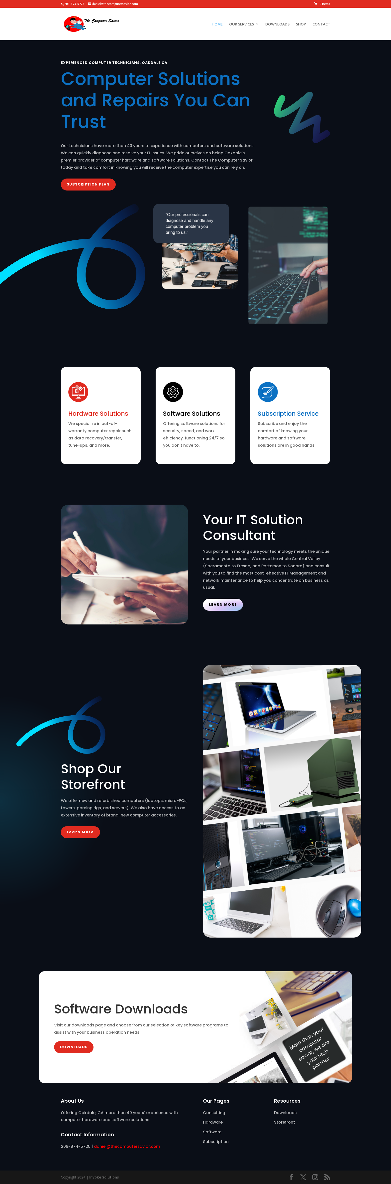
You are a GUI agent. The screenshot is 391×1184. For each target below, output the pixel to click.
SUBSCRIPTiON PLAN (88, 184)
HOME (217, 24)
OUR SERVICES (241, 24)
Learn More (223, 604)
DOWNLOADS (277, 24)
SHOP (301, 24)
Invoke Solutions (104, 1177)
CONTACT (321, 24)
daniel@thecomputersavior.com (127, 1146)
